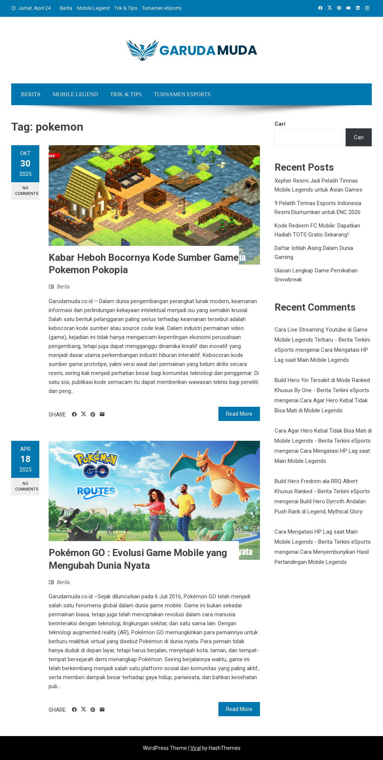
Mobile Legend (93, 8)
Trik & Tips (125, 8)
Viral (195, 748)
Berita (66, 8)
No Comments (27, 191)
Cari (280, 123)
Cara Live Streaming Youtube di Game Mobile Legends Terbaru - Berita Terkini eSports (322, 339)
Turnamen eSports (161, 8)
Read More (239, 413)
